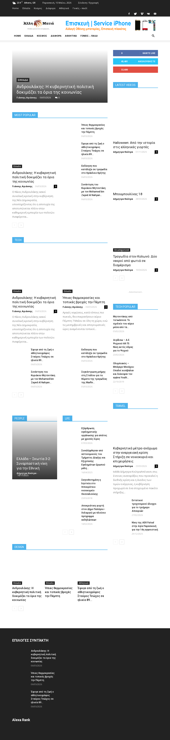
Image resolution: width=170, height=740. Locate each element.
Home (15, 8)
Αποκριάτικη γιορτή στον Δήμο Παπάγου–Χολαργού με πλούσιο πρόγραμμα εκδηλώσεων (93, 512)
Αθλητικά (64, 8)
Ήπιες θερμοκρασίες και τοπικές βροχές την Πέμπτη (93, 128)
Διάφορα (50, 8)
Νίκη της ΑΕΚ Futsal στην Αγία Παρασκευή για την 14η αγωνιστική (145, 526)
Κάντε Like (149, 53)
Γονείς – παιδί (80, 8)
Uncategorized (121, 250)
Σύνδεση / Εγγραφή (88, 2)
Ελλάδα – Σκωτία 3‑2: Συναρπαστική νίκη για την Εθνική (34, 463)
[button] (153, 36)
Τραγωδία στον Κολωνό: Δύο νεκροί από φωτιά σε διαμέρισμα (135, 260)
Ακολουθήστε (146, 61)
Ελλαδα (26, 8)
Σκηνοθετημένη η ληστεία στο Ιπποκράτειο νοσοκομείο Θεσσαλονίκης (91, 487)
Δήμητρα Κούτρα (26, 473)
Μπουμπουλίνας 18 (127, 194)
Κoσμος (38, 8)
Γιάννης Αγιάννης (27, 97)
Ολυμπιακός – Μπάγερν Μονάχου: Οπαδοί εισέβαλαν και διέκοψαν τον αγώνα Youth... (123, 370)
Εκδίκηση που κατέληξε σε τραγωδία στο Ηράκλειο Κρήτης (94, 169)
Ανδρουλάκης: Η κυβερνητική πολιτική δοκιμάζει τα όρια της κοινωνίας (34, 177)
